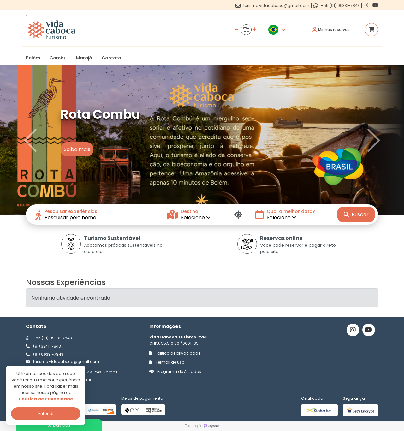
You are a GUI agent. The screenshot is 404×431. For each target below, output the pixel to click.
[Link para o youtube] (375, 5)
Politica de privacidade (174, 353)
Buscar (356, 214)
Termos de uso (166, 362)
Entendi (45, 413)
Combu (58, 58)
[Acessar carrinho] (371, 29)
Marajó (84, 58)
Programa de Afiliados (175, 371)
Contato (111, 58)
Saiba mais (77, 149)
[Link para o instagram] (366, 5)
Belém (33, 58)
